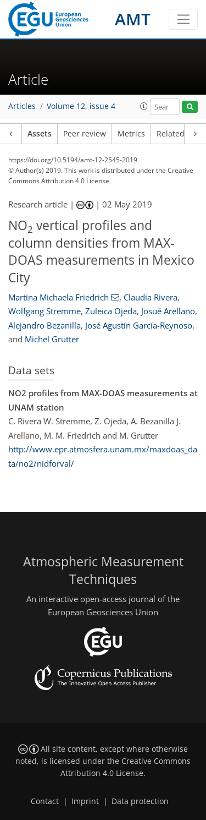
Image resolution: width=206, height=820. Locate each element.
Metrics (131, 134)
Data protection (140, 801)
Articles (22, 106)
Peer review (84, 134)
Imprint (85, 801)
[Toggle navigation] (183, 19)
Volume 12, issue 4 (81, 106)
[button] (144, 106)
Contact (45, 801)
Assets (39, 134)
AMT (133, 19)
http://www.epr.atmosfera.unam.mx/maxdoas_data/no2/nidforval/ (102, 456)
